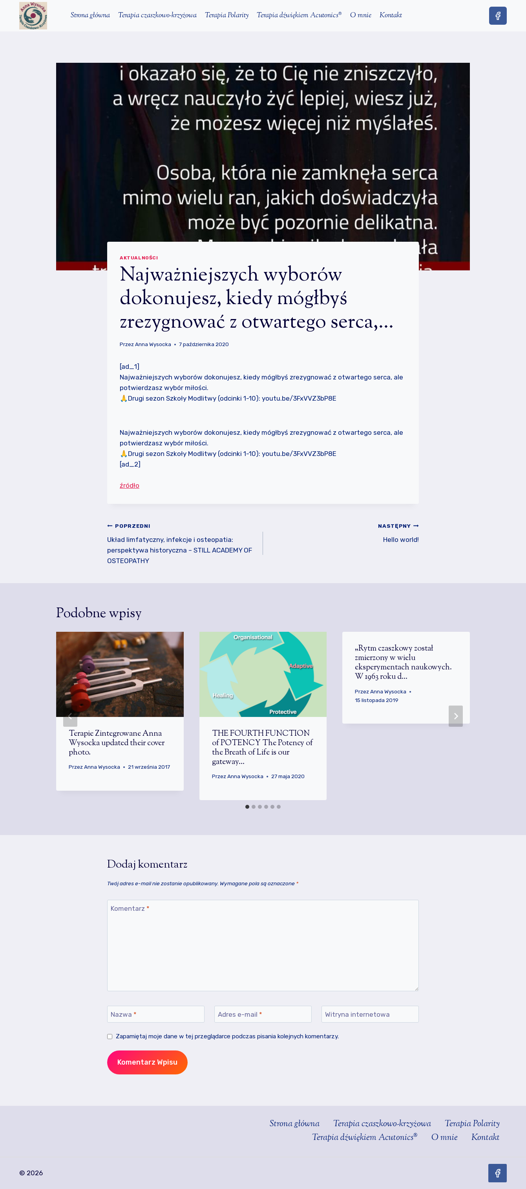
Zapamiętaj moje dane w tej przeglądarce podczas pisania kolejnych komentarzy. (227, 1036)
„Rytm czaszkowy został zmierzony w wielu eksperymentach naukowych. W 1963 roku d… (403, 663)
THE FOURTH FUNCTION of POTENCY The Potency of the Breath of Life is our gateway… (262, 748)
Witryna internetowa (357, 1014)
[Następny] (456, 716)
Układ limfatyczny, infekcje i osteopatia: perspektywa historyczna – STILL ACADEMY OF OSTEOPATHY (181, 542)
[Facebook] (498, 15)
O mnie (360, 16)
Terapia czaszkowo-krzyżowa (157, 16)
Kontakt (391, 16)
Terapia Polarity (226, 16)
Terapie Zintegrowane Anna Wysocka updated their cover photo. (116, 743)
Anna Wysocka (153, 344)
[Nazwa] (156, 1014)
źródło (129, 485)
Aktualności (139, 258)
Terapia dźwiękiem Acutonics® (299, 16)
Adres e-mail (240, 1014)
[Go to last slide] (70, 716)
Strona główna (90, 16)
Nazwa (124, 1014)
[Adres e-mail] (263, 1014)
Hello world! (344, 531)
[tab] (247, 807)
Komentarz (130, 908)
